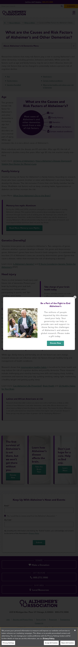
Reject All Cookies (67, 643)
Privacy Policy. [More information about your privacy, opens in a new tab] (49, 639)
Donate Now (55, 343)
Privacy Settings (8, 643)
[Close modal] (74, 297)
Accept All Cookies (51, 643)
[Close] (75, 631)
